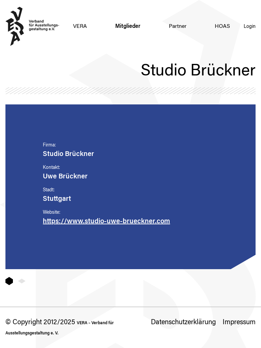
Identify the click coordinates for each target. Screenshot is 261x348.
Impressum (239, 322)
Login (250, 26)
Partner (178, 26)
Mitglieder (127, 26)
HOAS (222, 26)
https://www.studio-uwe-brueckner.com (106, 221)
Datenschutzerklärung (183, 322)
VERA (80, 26)
